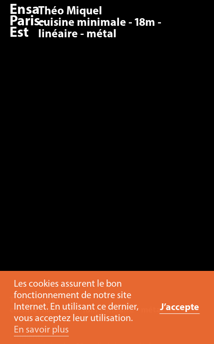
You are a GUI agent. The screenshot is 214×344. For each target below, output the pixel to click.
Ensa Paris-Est (27, 22)
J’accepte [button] (179, 307)
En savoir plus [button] (41, 330)
